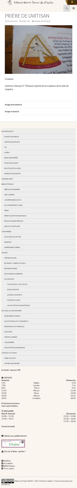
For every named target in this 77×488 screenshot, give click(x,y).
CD (5, 147)
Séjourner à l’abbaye (13, 274)
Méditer (7, 242)
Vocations (9, 279)
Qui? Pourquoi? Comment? (16, 321)
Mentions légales (46, 481)
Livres (7, 152)
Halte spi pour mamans (14, 347)
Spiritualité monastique (15, 216)
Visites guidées (10, 337)
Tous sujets (9, 468)
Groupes (8, 332)
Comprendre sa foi (12, 200)
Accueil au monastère (11, 311)
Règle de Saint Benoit (13, 221)
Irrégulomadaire (12, 189)
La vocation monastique (18, 305)
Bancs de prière (11, 158)
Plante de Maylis (11, 137)
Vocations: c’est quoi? (17, 284)
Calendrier (9, 342)
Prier (6, 210)
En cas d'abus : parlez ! (15, 451)
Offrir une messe (11, 363)
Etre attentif (13, 289)
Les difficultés (13, 300)
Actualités (8, 463)
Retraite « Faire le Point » (15, 263)
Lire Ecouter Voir (12, 226)
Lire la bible (9, 195)
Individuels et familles (14, 326)
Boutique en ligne (12, 168)
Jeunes (4, 253)
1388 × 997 (26, 21)
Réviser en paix (10, 268)
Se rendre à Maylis (12, 316)
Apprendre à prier (12, 247)
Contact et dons (9, 353)
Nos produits (7, 131)
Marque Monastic (12, 173)
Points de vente (11, 163)
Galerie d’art (7, 179)
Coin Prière (6, 231)
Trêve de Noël (10, 258)
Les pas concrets (14, 295)
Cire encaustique (12, 142)
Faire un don (10, 358)
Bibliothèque (7, 184)
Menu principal (73, 8)
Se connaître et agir (13, 205)
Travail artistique (42, 21)
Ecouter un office (12, 237)
